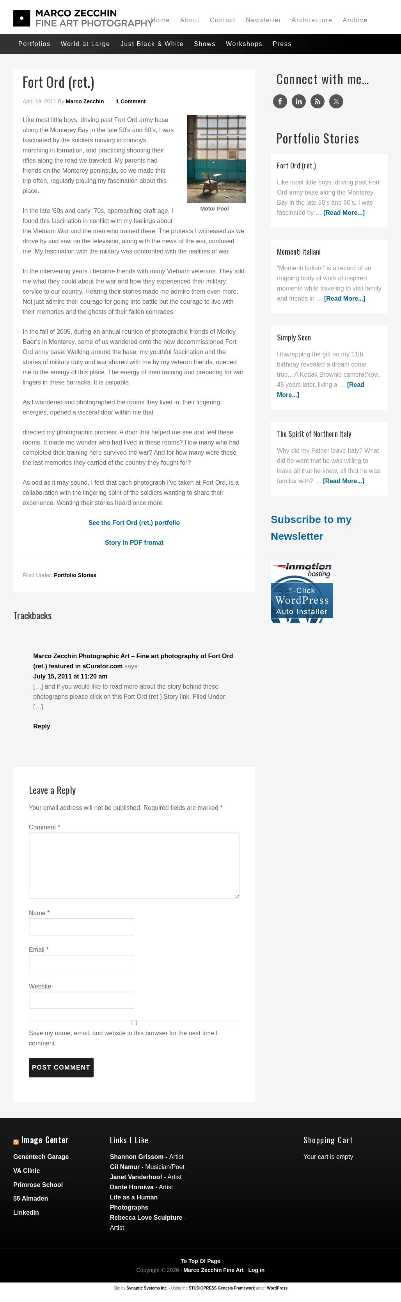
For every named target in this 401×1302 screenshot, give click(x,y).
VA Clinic (26, 1170)
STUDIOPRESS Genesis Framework (222, 1288)
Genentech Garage (41, 1156)
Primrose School (38, 1185)
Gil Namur (125, 1167)
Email (39, 949)
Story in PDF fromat (134, 542)
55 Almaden (30, 1198)
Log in (256, 1270)
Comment (44, 827)
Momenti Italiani (299, 251)
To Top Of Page (200, 1261)
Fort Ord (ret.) (296, 165)
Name (39, 913)
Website (40, 986)
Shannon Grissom (137, 1156)
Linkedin (26, 1212)
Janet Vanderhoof (136, 1177)
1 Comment (130, 101)
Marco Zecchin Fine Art (213, 1270)
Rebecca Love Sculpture (146, 1217)
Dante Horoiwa (132, 1187)
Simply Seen (294, 337)
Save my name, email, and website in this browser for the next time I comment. (123, 1038)
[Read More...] (344, 212)
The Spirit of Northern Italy (314, 433)
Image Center (45, 1140)
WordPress (277, 1288)
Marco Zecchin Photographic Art (71, 18)
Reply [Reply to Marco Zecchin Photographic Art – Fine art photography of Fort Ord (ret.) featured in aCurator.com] (41, 726)
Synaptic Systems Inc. (147, 1288)
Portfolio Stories (75, 575)
